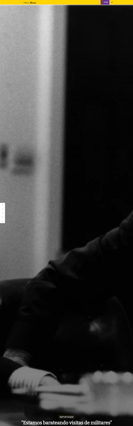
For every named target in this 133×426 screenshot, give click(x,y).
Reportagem (66, 417)
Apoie (105, 2)
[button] (21, 2)
